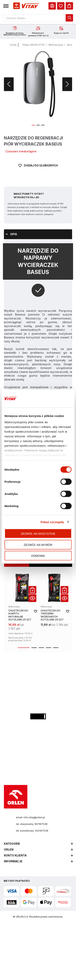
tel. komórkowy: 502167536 (32, 830)
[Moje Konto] (52, 6)
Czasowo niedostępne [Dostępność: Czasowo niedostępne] (21, 151)
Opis (13, 234)
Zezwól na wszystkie (38, 533)
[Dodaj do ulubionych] (38, 170)
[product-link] (22, 608)
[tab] (38, 234)
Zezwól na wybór (38, 544)
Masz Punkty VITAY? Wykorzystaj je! (29, 195)
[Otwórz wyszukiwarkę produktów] (38, 18)
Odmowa (38, 555)
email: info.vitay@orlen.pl (30, 817)
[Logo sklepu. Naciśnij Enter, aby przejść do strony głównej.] (25, 6)
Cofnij (13, 44)
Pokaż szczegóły (52, 522)
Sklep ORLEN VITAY (33, 44)
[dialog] (60, 6)
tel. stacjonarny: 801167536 (31, 824)
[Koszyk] (69, 6)
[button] (6, 6)
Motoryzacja (56, 44)
